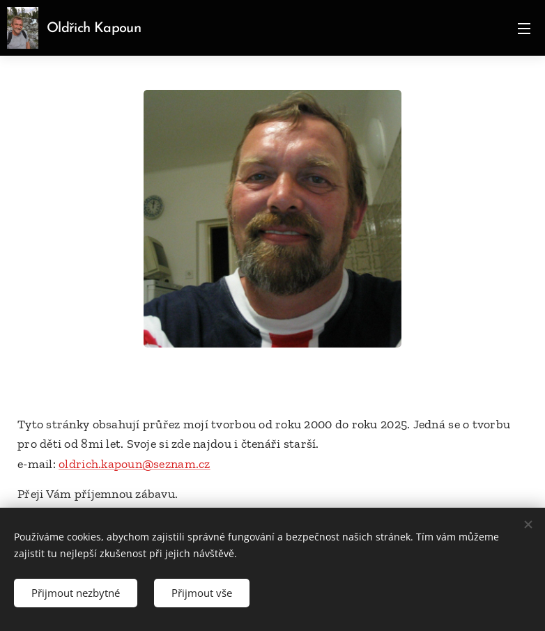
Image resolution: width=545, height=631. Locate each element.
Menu (524, 28)
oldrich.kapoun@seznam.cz (134, 464)
